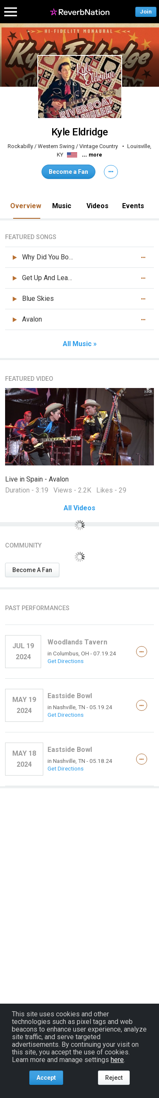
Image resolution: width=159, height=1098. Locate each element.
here (117, 1060)
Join (146, 11)
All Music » (80, 344)
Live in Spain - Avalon (37, 479)
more (95, 155)
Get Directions (65, 661)
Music (61, 206)
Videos (97, 206)
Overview (25, 206)
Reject (114, 1077)
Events (133, 206)
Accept (46, 1077)
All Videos (79, 508)
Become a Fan (68, 171)
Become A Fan (32, 570)
